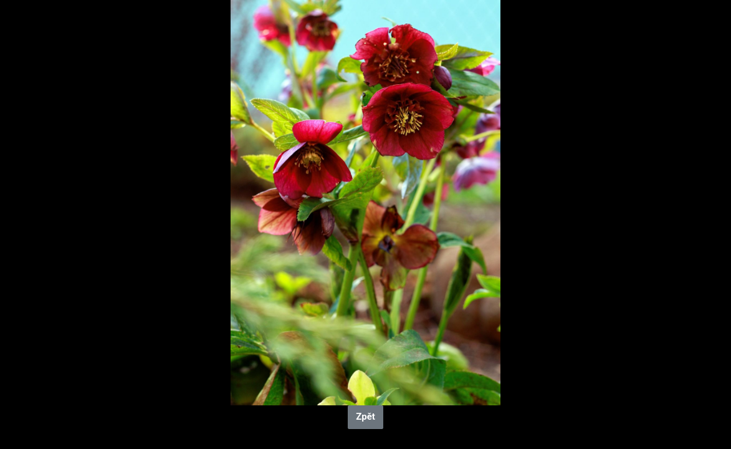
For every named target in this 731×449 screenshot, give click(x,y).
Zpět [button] (365, 416)
